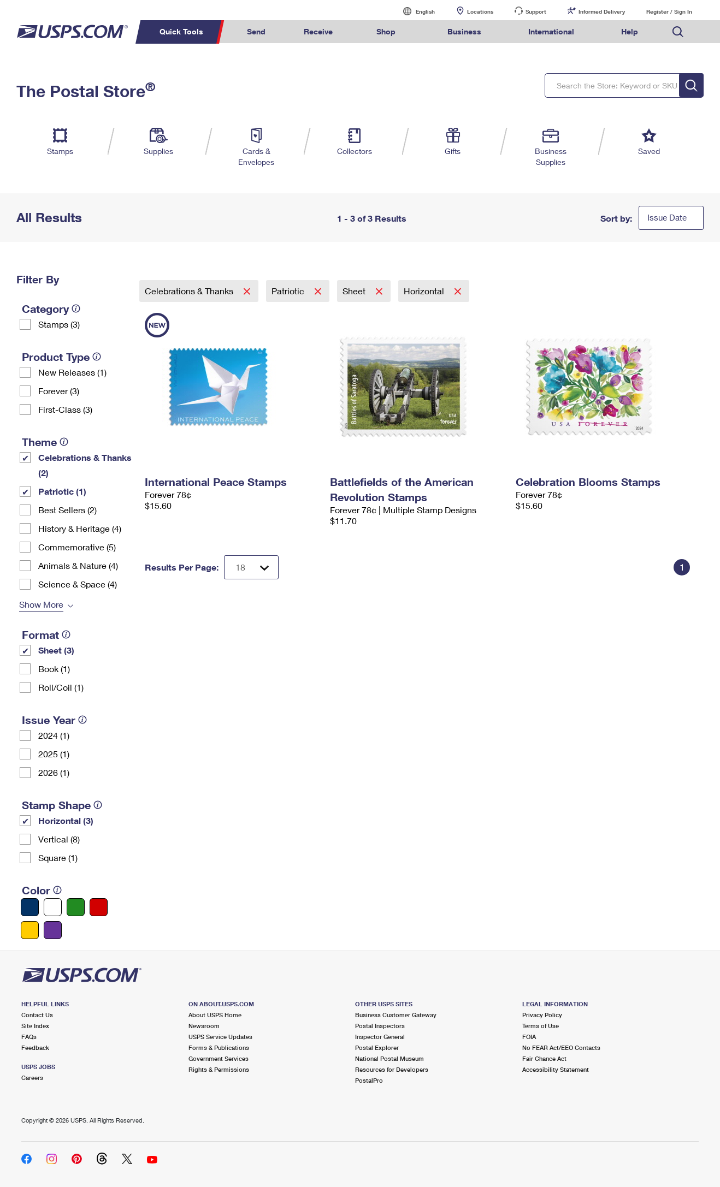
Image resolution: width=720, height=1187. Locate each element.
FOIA (529, 1036)
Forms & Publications (218, 1047)
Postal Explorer (377, 1047)
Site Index (35, 1025)
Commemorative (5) (77, 547)
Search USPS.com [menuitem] (678, 32)
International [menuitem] (551, 31)
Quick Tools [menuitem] (181, 31)
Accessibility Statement (555, 1069)
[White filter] (53, 907)
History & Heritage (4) (79, 528)
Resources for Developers (391, 1069)
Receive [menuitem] (318, 31)
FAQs (29, 1036)
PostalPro (369, 1080)
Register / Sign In (669, 11)
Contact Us (37, 1014)
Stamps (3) (59, 324)
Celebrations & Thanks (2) (85, 465)
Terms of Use (540, 1025)
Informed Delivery (602, 11)
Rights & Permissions (218, 1069)
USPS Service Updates (220, 1036)
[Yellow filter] (30, 930)
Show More (41, 604)
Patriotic (289, 291)
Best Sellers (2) (67, 510)
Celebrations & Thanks (190, 291)
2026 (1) (53, 772)
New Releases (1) (72, 372)
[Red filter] (99, 907)
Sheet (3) (56, 650)
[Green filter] (76, 907)
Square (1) (58, 857)
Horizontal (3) (65, 820)
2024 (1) (53, 735)
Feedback (35, 1047)
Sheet (355, 291)
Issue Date (667, 217)
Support (536, 11)
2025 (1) (53, 754)
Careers (32, 1077)
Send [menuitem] (256, 31)
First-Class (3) (65, 409)
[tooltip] (76, 308)
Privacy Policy (542, 1014)
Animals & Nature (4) (78, 565)
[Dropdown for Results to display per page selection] (251, 567)
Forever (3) (58, 390)
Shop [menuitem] (386, 31)
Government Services (218, 1058)
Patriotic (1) (62, 491)
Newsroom (204, 1025)
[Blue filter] (30, 907)
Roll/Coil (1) (61, 687)
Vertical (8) (59, 839)
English (414, 11)
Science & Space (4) (77, 584)
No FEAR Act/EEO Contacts (561, 1047)
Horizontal (425, 291)
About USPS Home (214, 1014)
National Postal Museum (389, 1058)
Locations (480, 11)
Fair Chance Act (544, 1058)
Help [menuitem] (629, 31)
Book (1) (54, 668)
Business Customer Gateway (395, 1014)
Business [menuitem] (464, 31)
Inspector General (380, 1036)
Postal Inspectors (380, 1025)
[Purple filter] (53, 930)
